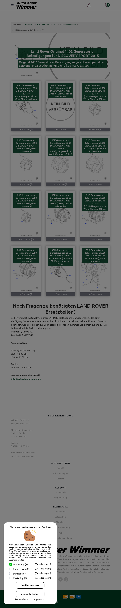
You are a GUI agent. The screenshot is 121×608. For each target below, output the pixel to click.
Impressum (39, 599)
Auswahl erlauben (30, 594)
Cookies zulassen (30, 585)
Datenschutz (21, 599)
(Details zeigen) (43, 564)
